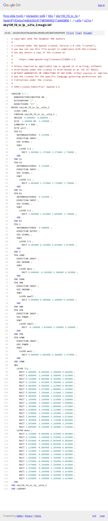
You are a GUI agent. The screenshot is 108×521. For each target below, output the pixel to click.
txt (94, 515)
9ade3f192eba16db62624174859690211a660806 (36, 20)
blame (88, 33)
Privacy (28, 515)
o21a (87, 20)
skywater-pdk (35, 16)
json (102, 515)
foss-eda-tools (13, 16)
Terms (37, 515)
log (79, 33)
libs (50, 16)
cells (78, 20)
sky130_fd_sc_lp (67, 16)
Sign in (101, 5)
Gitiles (19, 515)
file (70, 33)
